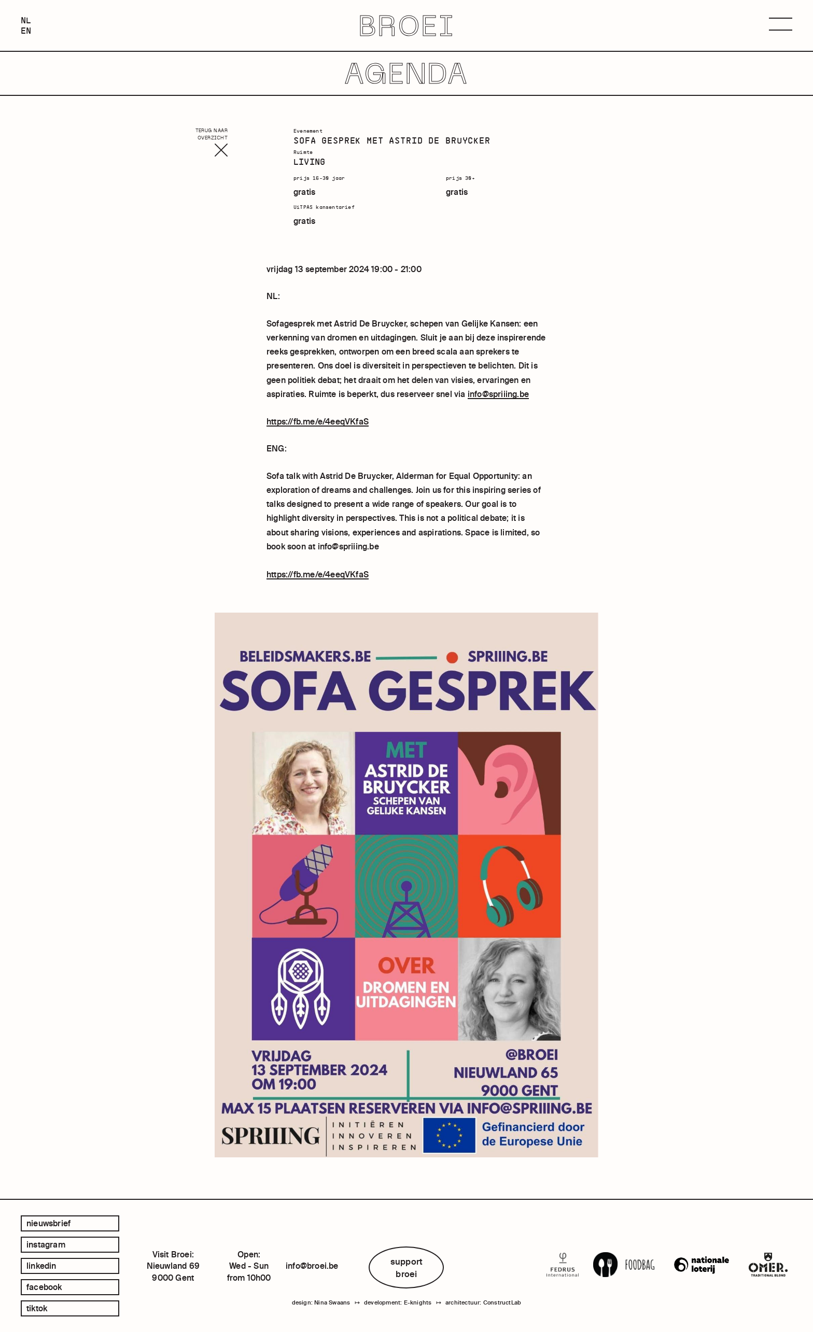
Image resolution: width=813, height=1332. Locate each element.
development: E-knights (397, 1302)
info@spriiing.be (498, 394)
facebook (44, 1287)
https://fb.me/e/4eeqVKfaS (318, 421)
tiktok (36, 1308)
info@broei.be (312, 1265)
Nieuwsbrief (48, 1223)
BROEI (406, 25)
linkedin (41, 1265)
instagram (45, 1244)
